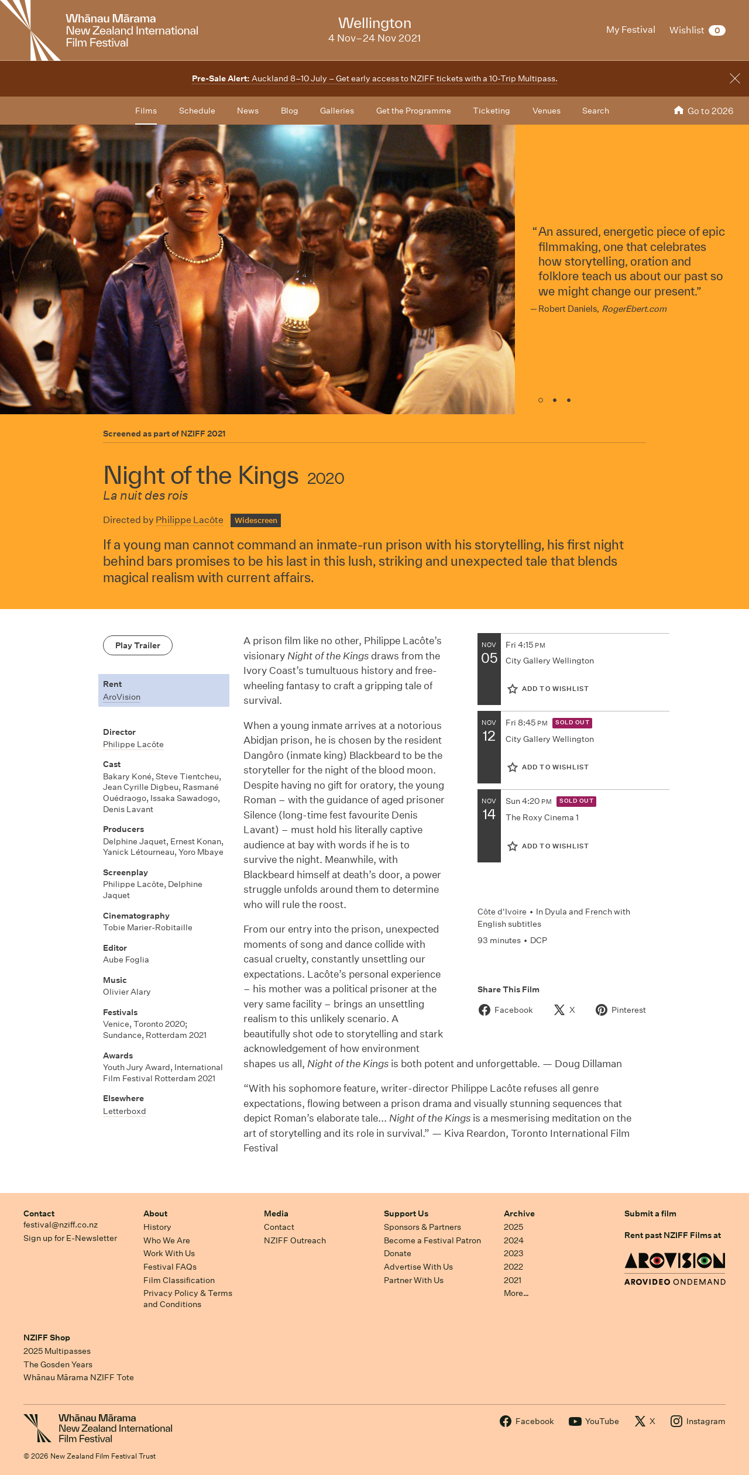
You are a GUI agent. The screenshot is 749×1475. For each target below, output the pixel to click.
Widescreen (256, 520)
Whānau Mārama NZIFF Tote (78, 1377)
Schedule (197, 110)
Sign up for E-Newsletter (70, 1238)
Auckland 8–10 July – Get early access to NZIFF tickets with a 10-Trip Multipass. (375, 78)
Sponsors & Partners (422, 1227)
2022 (513, 1266)
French (598, 911)
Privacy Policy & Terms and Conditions (187, 1298)
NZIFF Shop (46, 1337)
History (157, 1227)
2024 (514, 1240)
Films (146, 110)
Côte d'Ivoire (502, 911)
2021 (512, 1280)
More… (516, 1293)
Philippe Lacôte (190, 519)
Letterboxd (124, 1111)
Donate (397, 1253)
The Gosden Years (57, 1364)
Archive (519, 1213)
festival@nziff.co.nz (60, 1224)
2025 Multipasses (57, 1351)
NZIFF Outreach (295, 1240)
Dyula (556, 911)
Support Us (406, 1213)
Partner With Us (414, 1280)
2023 (514, 1253)
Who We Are (166, 1240)
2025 (513, 1227)
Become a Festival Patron (432, 1240)
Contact (38, 1213)
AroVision (121, 697)
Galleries (337, 110)
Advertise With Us (418, 1266)
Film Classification (179, 1280)
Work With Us (169, 1253)
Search (595, 110)
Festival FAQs (170, 1266)
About (155, 1213)
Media (276, 1213)
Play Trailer (137, 645)
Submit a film (650, 1213)
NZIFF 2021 (203, 433)
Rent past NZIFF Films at (672, 1235)
